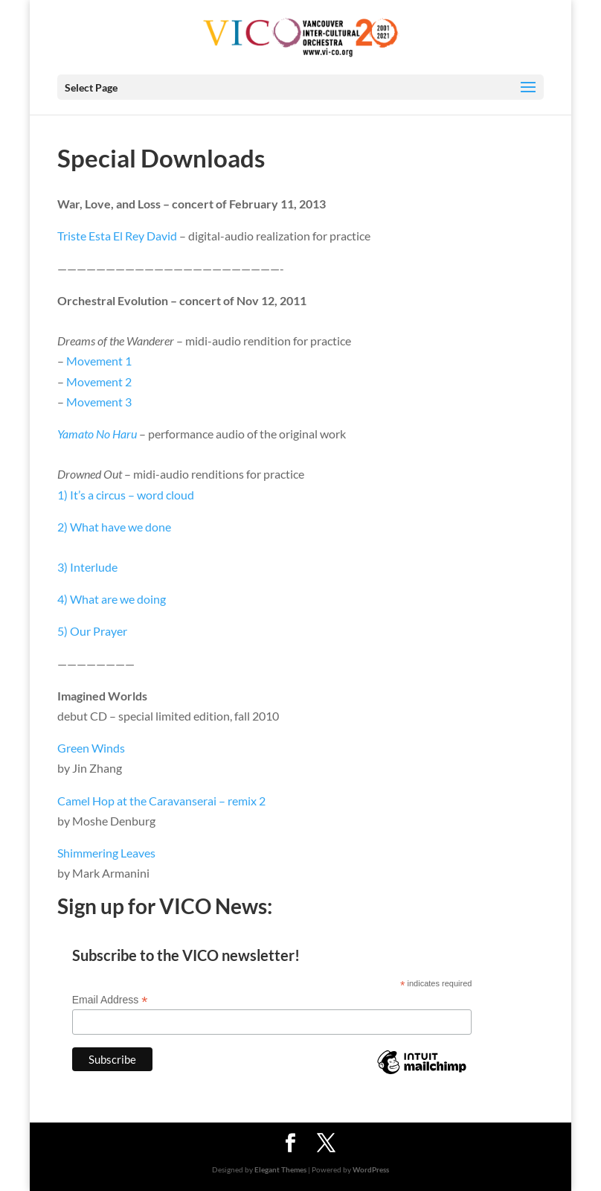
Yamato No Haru (97, 434)
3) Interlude (87, 567)
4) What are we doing (111, 599)
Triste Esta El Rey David (117, 236)
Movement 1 (99, 361)
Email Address (110, 1000)
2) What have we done (114, 527)
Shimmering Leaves (106, 853)
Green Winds (91, 748)
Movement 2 (99, 381)
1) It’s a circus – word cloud (125, 495)
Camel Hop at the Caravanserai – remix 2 (161, 801)
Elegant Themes (280, 1169)
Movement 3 (99, 402)
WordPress (371, 1169)
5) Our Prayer (92, 631)
